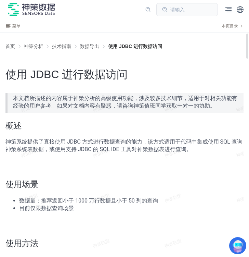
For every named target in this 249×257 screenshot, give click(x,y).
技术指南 (61, 46)
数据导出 (89, 46)
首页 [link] (10, 46)
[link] (33, 46)
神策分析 (33, 46)
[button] (240, 9)
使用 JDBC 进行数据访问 (135, 46)
